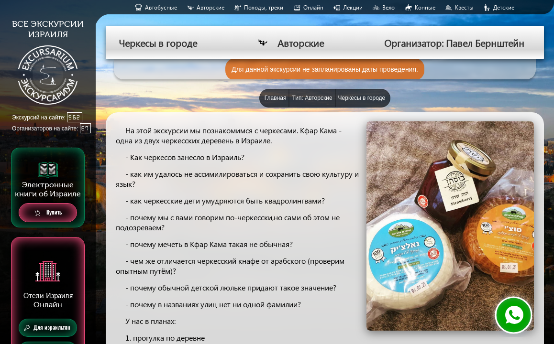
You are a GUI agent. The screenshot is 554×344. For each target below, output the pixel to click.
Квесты (464, 7)
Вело (388, 7)
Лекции (353, 7)
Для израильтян (47, 328)
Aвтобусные (161, 7)
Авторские (210, 7)
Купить (48, 213)
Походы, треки (263, 7)
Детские (503, 7)
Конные (425, 7)
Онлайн (313, 7)
